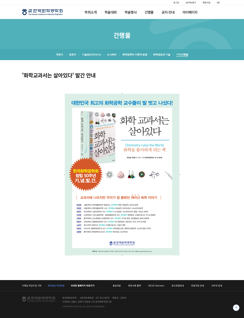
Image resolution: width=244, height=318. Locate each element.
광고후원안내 (178, 285)
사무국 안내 (216, 285)
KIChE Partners (156, 285)
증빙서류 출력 (134, 285)
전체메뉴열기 (213, 12)
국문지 (59, 54)
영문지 (72, 54)
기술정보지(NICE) (91, 54)
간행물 (149, 12)
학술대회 (111, 12)
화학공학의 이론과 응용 (134, 54)
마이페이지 (190, 12)
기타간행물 (182, 54)
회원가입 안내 (197, 285)
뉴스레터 (112, 54)
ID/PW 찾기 (191, 2)
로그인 (176, 2)
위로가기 (236, 308)
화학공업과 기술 (161, 54)
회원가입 (206, 2)
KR (218, 2)
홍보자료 (117, 285)
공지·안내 (168, 12)
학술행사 (131, 12)
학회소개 (91, 12)
